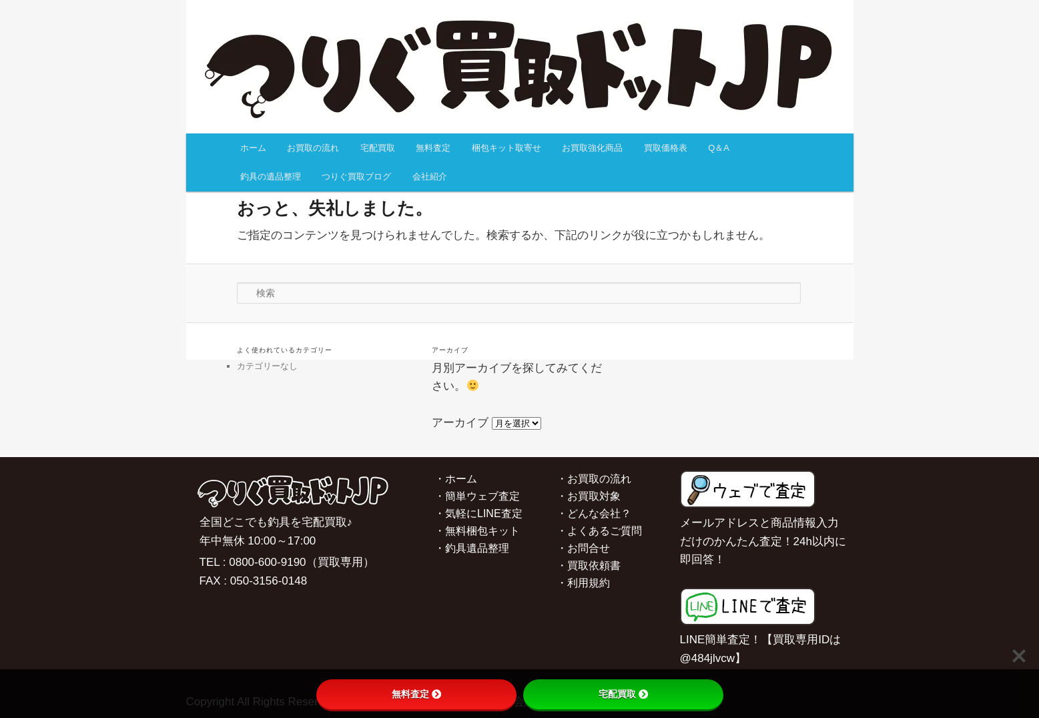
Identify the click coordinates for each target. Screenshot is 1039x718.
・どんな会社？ (594, 513)
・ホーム (455, 478)
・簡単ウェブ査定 (477, 496)
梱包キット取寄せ (506, 148)
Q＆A (718, 148)
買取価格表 (665, 148)
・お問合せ (583, 548)
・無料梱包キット (477, 530)
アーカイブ (460, 422)
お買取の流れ (313, 148)
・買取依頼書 (589, 565)
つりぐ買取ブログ (356, 176)
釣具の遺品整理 (270, 176)
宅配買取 (377, 148)
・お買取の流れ (594, 478)
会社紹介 (429, 176)
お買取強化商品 (592, 148)
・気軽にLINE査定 (478, 513)
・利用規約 (583, 583)
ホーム (253, 148)
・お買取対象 (589, 496)
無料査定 (433, 148)
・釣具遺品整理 (471, 548)
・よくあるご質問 (599, 530)
